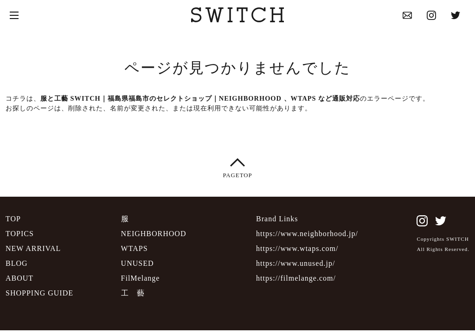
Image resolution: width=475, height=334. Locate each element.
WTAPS (134, 248)
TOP (13, 219)
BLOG (17, 263)
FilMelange (140, 278)
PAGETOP (237, 167)
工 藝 (133, 293)
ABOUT (19, 278)
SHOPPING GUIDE (39, 293)
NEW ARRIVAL (33, 248)
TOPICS (20, 234)
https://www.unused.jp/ (295, 263)
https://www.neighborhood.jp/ (307, 234)
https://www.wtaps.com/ (297, 248)
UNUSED (137, 263)
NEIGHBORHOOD (153, 234)
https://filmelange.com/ (296, 278)
